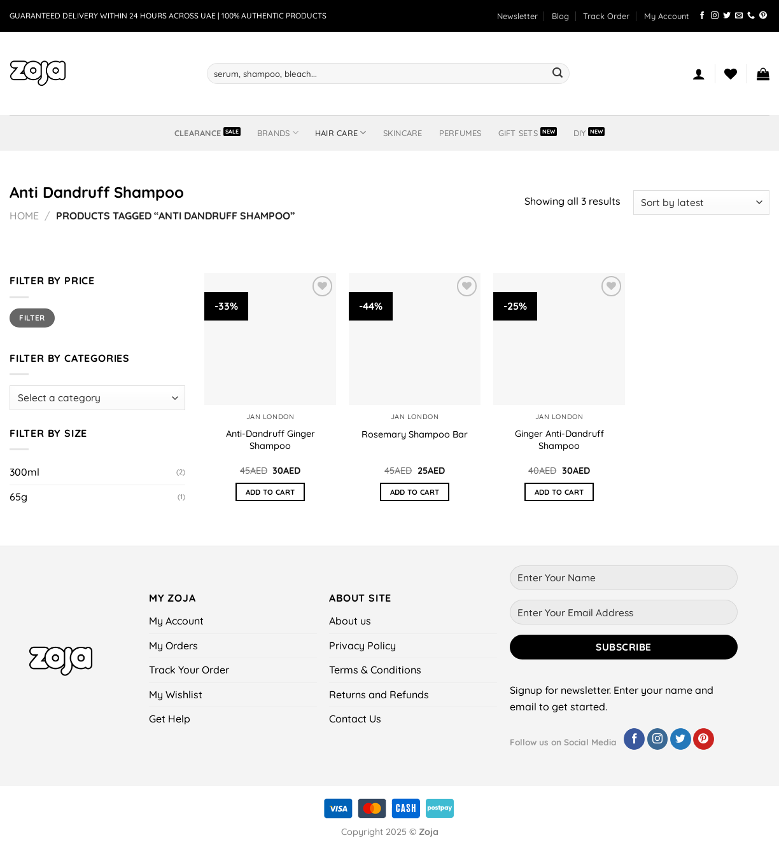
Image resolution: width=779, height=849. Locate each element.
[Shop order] (701, 202)
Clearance (197, 133)
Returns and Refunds (379, 694)
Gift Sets (518, 133)
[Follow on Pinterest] (763, 15)
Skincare (403, 133)
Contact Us (355, 718)
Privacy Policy (362, 645)
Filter (32, 317)
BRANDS (277, 133)
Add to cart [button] (270, 492)
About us (350, 620)
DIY (579, 133)
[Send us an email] (739, 15)
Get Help (169, 718)
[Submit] (557, 74)
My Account (666, 16)
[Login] (698, 74)
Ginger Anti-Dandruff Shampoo (559, 440)
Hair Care (341, 133)
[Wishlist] (730, 74)
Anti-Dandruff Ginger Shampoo (270, 440)
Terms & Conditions (375, 669)
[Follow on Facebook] (702, 15)
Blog (560, 16)
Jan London (270, 416)
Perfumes (460, 133)
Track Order (606, 16)
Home (24, 215)
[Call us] (751, 15)
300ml (24, 472)
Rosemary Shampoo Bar (414, 434)
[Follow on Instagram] (715, 15)
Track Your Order (189, 669)
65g (18, 496)
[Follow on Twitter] (727, 15)
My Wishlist (175, 694)
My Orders (173, 645)
